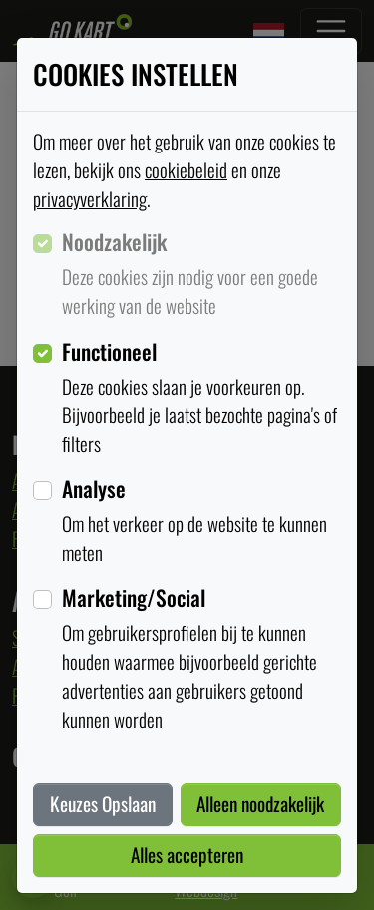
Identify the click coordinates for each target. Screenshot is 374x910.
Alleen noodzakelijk (260, 803)
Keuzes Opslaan (103, 803)
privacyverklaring (90, 198)
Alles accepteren (187, 854)
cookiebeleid (186, 169)
